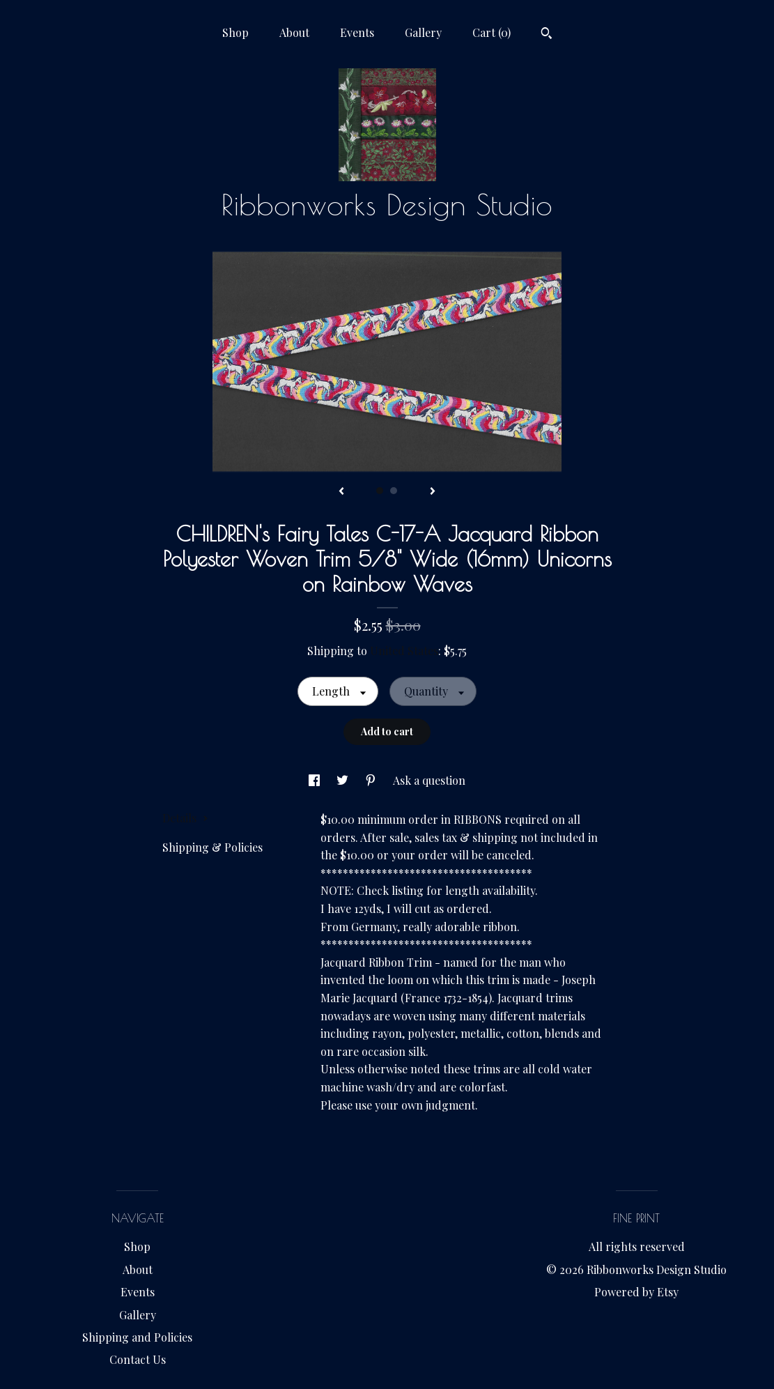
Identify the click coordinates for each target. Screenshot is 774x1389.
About (294, 32)
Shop (235, 32)
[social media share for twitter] (343, 780)
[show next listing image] (432, 492)
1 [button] (379, 490)
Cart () (491, 32)
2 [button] (393, 490)
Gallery (423, 32)
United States (404, 650)
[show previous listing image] (341, 492)
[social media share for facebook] (316, 780)
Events (357, 32)
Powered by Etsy (636, 1291)
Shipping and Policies (137, 1337)
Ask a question (429, 780)
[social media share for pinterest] (372, 780)
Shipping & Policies (212, 847)
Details (185, 818)
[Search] (546, 35)
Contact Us (137, 1359)
